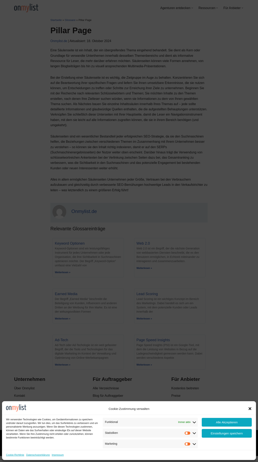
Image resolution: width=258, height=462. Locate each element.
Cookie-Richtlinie (15, 455)
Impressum (58, 455)
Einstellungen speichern (227, 433)
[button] (250, 409)
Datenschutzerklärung (38, 455)
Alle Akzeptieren (227, 422)
